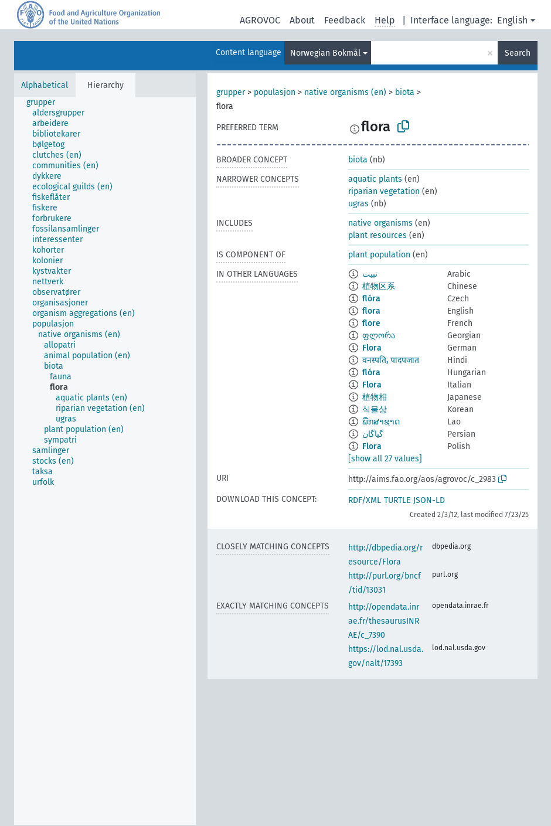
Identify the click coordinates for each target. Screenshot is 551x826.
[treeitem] (46, 102)
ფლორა (378, 336)
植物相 (374, 397)
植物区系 (378, 286)
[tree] (105, 461)
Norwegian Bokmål (325, 53)
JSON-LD (429, 500)
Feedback (344, 20)
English (512, 20)
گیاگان (372, 434)
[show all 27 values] (385, 459)
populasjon (274, 92)
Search (517, 53)
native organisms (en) (345, 92)
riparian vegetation (384, 191)
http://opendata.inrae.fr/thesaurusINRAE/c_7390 (383, 621)
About (302, 20)
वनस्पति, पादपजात (390, 360)
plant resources (377, 235)
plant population (379, 255)
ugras (358, 204)
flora (371, 311)
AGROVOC (260, 20)
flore (371, 323)
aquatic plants (375, 179)
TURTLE (397, 500)
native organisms (380, 223)
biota (404, 92)
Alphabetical (44, 85)
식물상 (374, 409)
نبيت (369, 274)
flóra (371, 299)
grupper (230, 92)
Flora (372, 348)
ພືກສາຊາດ (381, 422)
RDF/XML (364, 500)
